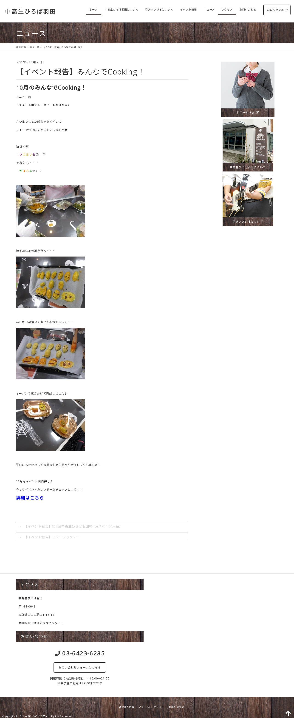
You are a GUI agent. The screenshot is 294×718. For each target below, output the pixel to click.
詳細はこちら (30, 498)
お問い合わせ (176, 706)
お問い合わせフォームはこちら (80, 667)
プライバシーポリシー (151, 706)
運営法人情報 (126, 706)
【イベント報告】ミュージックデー (52, 537)
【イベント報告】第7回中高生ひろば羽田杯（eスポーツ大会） (73, 526)
